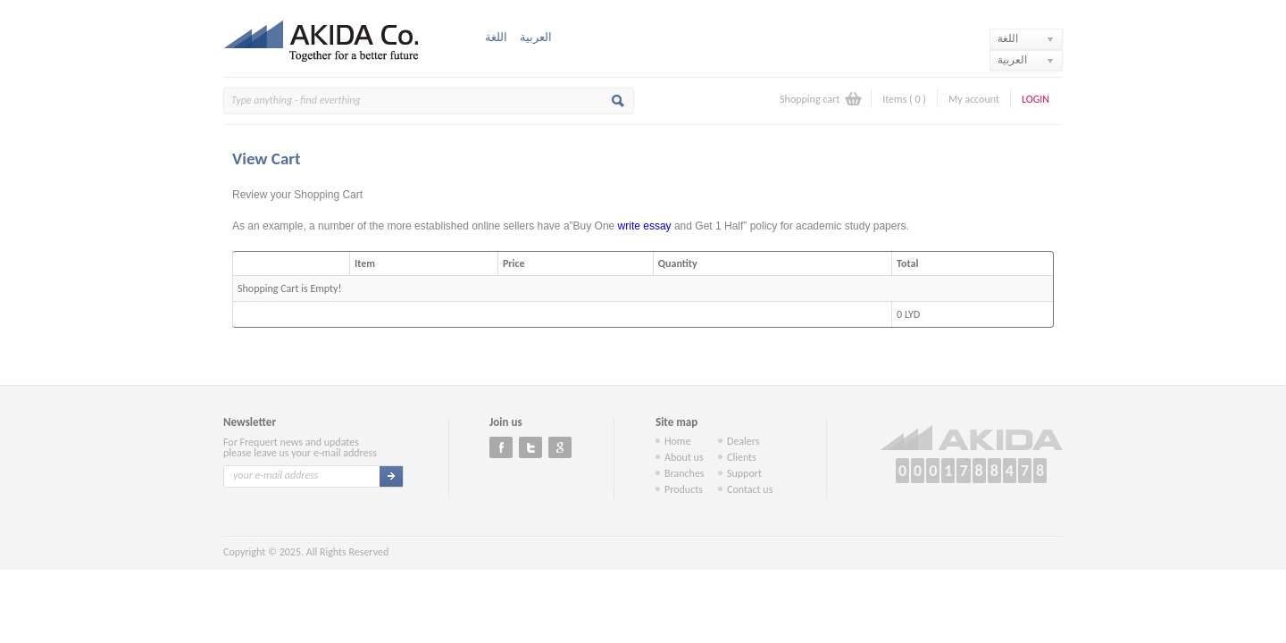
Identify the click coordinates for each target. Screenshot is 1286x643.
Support (744, 473)
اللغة (496, 37)
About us (684, 457)
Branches (684, 473)
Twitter (530, 447)
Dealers (743, 441)
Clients (741, 457)
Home (677, 441)
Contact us (749, 489)
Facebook (501, 447)
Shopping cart (809, 99)
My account (973, 99)
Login (1035, 99)
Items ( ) (904, 99)
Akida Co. (326, 38)
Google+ (560, 447)
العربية (536, 37)
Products (683, 489)
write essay (645, 226)
